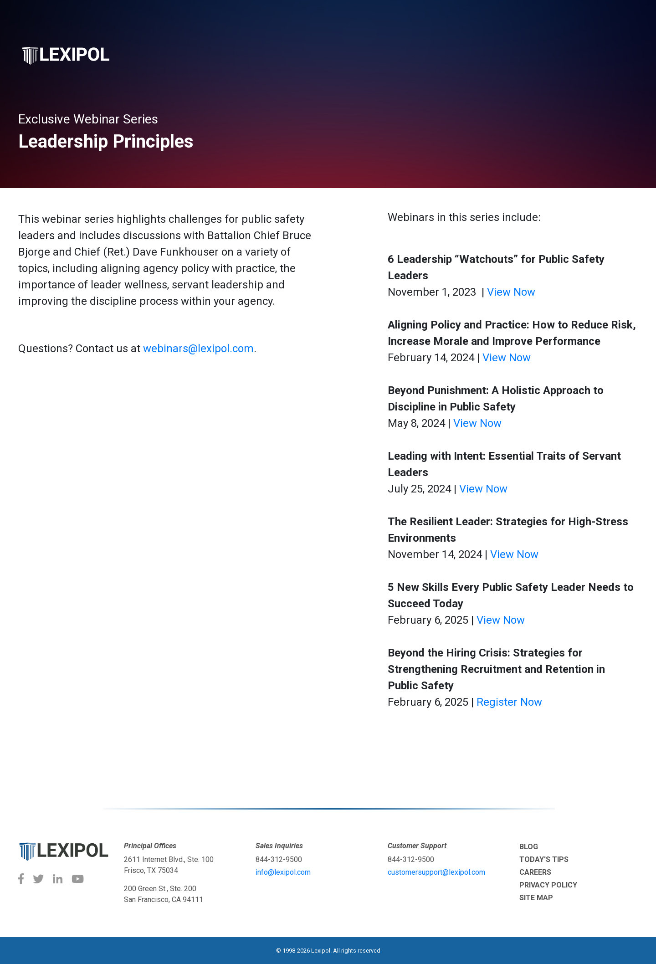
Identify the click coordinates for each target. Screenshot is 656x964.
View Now (511, 292)
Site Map (536, 897)
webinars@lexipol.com (198, 348)
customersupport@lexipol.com (436, 872)
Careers (535, 872)
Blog (528, 846)
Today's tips (544, 859)
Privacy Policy (548, 885)
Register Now (509, 702)
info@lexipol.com (283, 872)
